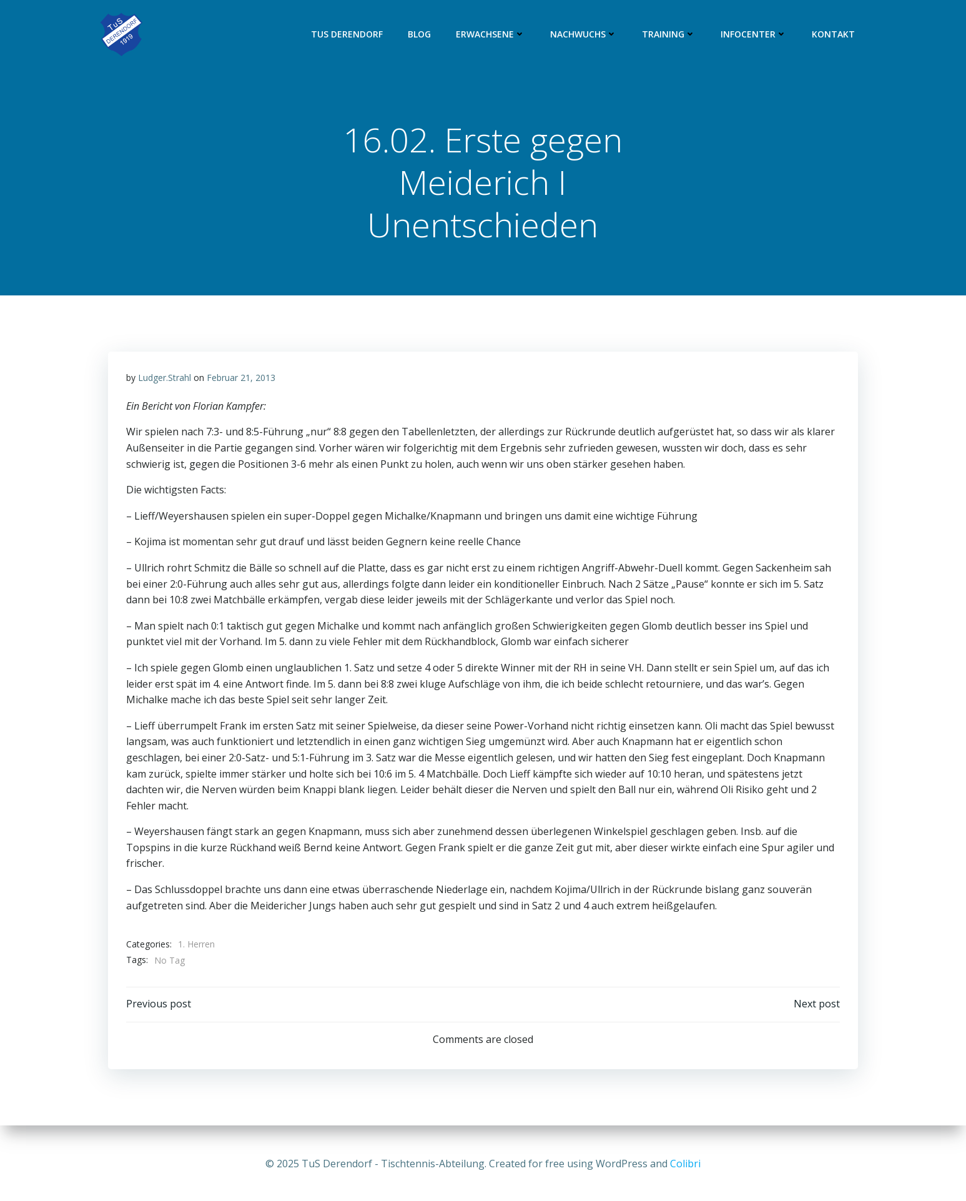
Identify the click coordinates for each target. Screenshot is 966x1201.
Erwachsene (491, 35)
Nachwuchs (584, 35)
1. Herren (197, 945)
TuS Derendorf (347, 35)
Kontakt (833, 35)
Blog (419, 35)
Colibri (685, 1163)
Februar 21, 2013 (241, 379)
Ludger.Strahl (165, 379)
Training (669, 35)
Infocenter (754, 35)
